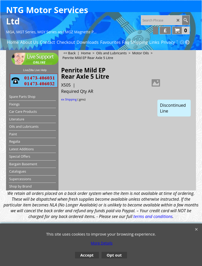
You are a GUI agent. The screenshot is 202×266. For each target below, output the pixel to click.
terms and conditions (152, 216)
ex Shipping (69, 99)
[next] (187, 42)
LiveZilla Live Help (34, 70)
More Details (102, 243)
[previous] (182, 42)
